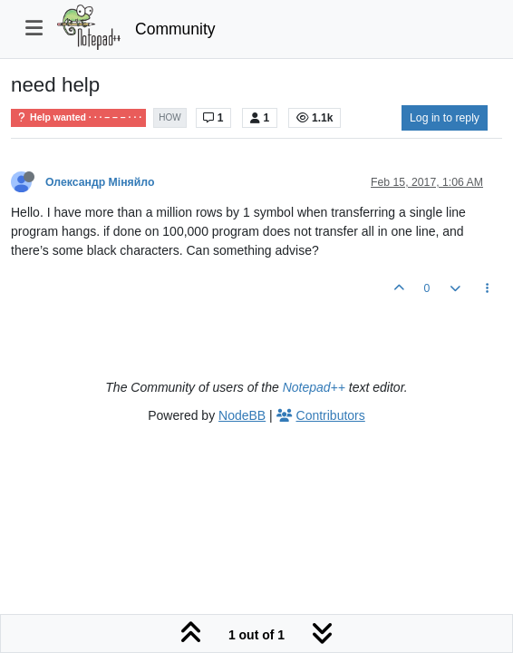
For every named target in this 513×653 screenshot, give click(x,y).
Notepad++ (314, 387)
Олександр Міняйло (99, 182)
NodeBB (242, 415)
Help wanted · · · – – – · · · (78, 117)
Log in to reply (444, 118)
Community (175, 29)
